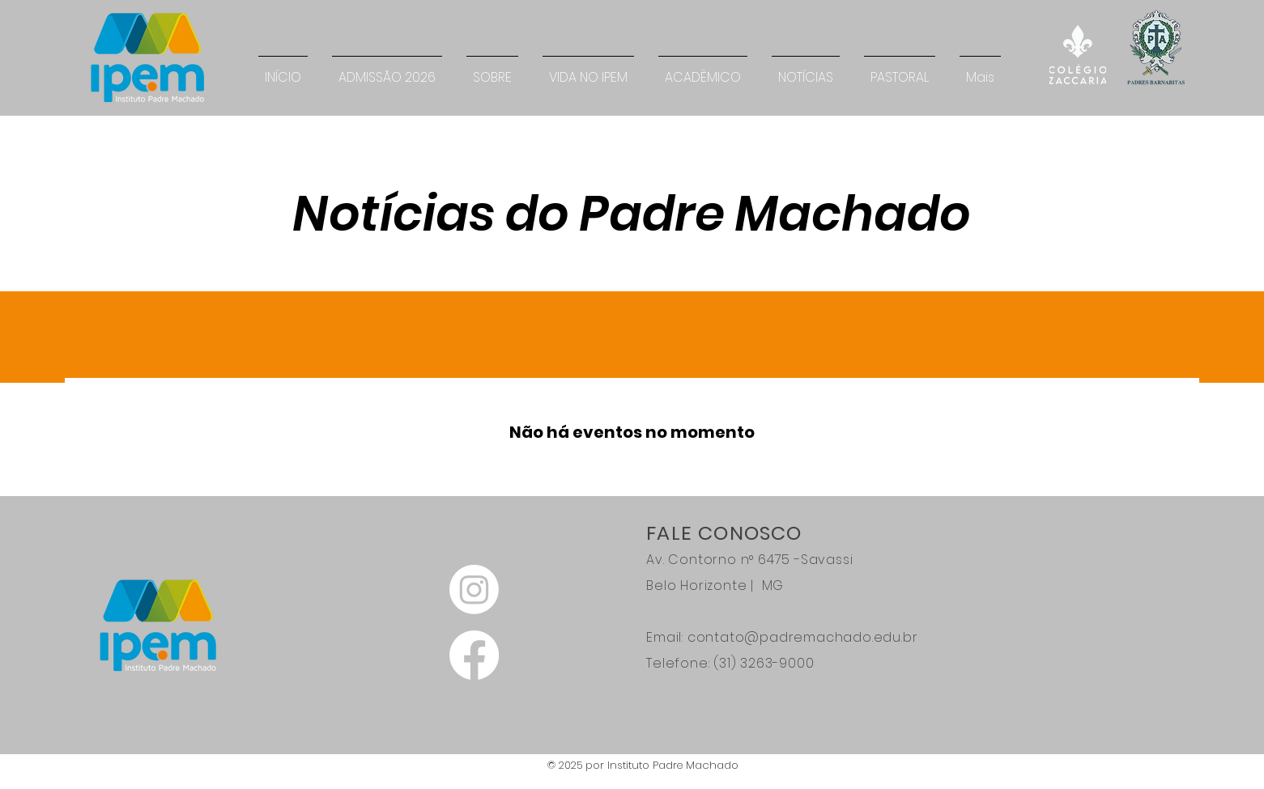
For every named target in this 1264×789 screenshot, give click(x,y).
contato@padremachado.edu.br (802, 637)
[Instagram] (474, 589)
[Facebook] (474, 655)
